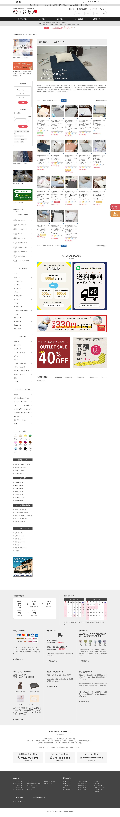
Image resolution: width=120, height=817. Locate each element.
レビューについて (17, 783)
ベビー (16, 274)
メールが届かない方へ (18, 801)
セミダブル (17, 288)
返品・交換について (20, 542)
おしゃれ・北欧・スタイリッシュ (21, 398)
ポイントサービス (19, 485)
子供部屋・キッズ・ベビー (22, 412)
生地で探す (60, 19)
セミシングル (18, 281)
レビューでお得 (19, 494)
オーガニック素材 (19, 352)
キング (16, 303)
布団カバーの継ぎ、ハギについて (23, 515)
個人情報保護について (20, 548)
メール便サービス (19, 500)
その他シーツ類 (82, 789)
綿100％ (16, 341)
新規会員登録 (97, 783)
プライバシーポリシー (32, 785)
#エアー (17, 142)
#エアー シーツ (19, 136)
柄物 (15, 378)
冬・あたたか (18, 416)
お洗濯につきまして (20, 521)
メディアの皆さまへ (39, 797)
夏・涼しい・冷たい (20, 420)
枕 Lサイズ (17, 325)
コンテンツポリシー (32, 787)
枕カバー (65, 787)
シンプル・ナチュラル (21, 401)
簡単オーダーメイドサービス (22, 464)
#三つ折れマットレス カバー (21, 132)
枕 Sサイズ (17, 317)
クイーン (17, 299)
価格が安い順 (50, 100)
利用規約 (17, 551)
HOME (15, 34)
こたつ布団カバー (82, 783)
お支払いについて (19, 536)
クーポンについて (17, 787)
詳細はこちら (20, 659)
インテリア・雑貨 (82, 781)
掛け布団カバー (66, 781)
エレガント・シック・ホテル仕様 (21, 405)
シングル (17, 285)
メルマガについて (17, 785)
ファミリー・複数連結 (21, 310)
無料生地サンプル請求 (20, 467)
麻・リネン (17, 345)
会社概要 (17, 545)
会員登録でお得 (19, 482)
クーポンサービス (19, 488)
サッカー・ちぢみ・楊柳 (21, 370)
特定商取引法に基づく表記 (33, 783)
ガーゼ (16, 356)
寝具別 (15, 394)
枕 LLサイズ (17, 328)
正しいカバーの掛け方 (20, 518)
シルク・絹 (17, 348)
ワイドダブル (18, 296)
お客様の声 (96, 791)
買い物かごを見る (98, 785)
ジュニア (17, 277)
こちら (74, 27)
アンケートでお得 (19, 497)
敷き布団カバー (30, 34)
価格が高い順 (57, 100)
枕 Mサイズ (17, 321)
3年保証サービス (19, 473)
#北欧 (22, 142)
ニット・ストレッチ (20, 363)
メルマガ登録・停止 (98, 789)
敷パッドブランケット (68, 789)
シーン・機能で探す (79, 19)
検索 (23, 102)
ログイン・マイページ (99, 787)
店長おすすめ (97, 19)
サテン (16, 359)
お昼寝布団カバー (82, 785)
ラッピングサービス (20, 470)
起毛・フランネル (19, 374)
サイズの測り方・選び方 (21, 512)
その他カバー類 (82, 787)
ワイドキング (18, 306)
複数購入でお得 (19, 491)
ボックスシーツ (66, 785)
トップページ (97, 781)
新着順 (44, 100)
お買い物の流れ (19, 533)
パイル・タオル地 (19, 367)
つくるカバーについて (20, 509)
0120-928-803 (91, 2)
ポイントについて (17, 781)
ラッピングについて (18, 789)
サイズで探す (41, 19)
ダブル (16, 292)
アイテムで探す (22, 19)
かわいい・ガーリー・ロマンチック (22, 409)
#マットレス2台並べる (20, 139)
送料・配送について (20, 539)
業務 (15, 423)
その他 (16, 314)
